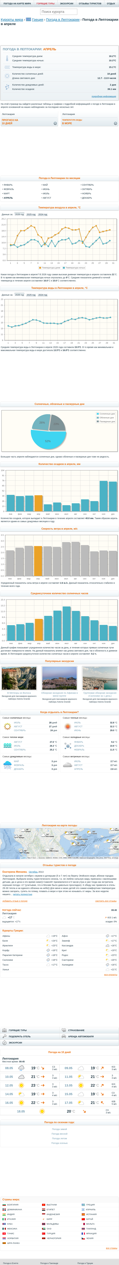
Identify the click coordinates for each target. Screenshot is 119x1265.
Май (16, 761)
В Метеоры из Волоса (19, 693)
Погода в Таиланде (49, 1263)
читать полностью (22, 894)
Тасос (5, 964)
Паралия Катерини (12, 955)
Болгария (12, 1205)
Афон (65, 936)
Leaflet (23, 858)
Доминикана (14, 1209)
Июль (17, 722)
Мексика (12, 1229)
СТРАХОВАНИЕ (76, 1030)
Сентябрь (20, 730)
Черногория (54, 1238)
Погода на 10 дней (59, 1052)
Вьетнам (52, 1205)
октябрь (87, 189)
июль (46, 193)
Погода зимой (59, 1129)
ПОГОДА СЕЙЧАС (11, 910)
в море (72, 122)
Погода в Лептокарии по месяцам (59, 178)
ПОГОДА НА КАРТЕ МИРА (17, 3)
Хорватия (12, 1238)
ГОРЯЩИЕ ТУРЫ (46, 3)
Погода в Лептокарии (62, 20)
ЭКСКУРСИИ (66, 3)
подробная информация (104, 96)
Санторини (67, 960)
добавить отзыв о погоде (14, 901)
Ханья (5, 969)
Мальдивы (53, 1224)
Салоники (7, 960)
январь (8, 185)
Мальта (90, 1224)
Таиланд (91, 1229)
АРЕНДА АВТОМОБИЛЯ (81, 1036)
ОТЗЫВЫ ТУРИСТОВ (90, 3)
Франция (91, 1233)
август (47, 198)
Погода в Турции (85, 1263)
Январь (78, 742)
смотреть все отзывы (106, 901)
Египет (51, 1209)
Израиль (91, 1209)
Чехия (89, 1238)
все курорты (110, 974)
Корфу (5, 950)
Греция (37, 20)
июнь (46, 189)
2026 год (19, 214)
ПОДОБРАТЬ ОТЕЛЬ (20, 1036)
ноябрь (86, 193)
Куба (10, 1224)
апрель (8, 198)
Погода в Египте (10, 1263)
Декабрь (79, 746)
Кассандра (67, 945)
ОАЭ (49, 1229)
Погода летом (59, 1138)
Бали (5, 941)
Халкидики (67, 964)
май (45, 185)
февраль (9, 189)
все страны (111, 1248)
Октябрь (33, 872)
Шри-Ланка (13, 1243)
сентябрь (88, 185)
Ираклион (7, 945)
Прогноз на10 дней (10, 122)
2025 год (31, 214)
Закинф (66, 941)
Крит (64, 950)
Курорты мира (12, 20)
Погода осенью (59, 1143)
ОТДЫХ (111, 3)
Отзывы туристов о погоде (59, 865)
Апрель (78, 769)
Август (18, 726)
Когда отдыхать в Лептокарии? (59, 712)
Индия (11, 1214)
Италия (11, 1219)
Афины (6, 936)
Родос (65, 955)
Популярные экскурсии (59, 661)
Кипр (49, 1219)
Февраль (79, 749)
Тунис (10, 1233)
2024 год (42, 214)
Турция (51, 1233)
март (7, 193)
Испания (91, 1214)
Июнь (77, 730)
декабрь (87, 198)
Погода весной (59, 1133)
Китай (89, 1219)
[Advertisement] (59, 35)
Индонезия (53, 1214)
